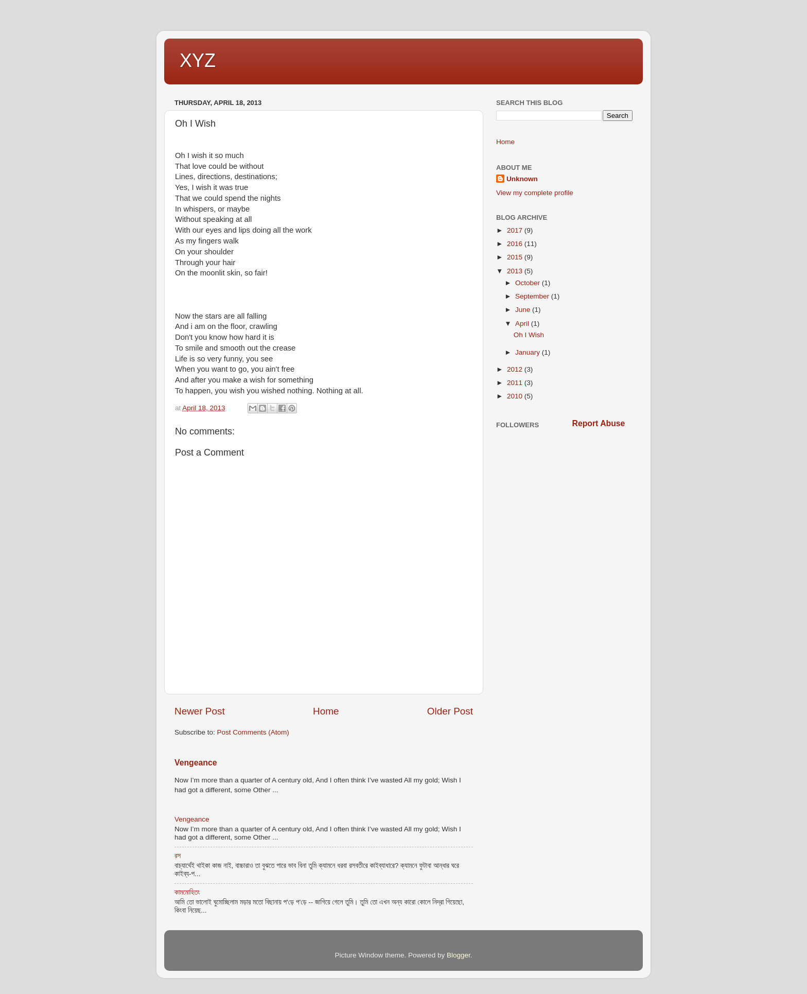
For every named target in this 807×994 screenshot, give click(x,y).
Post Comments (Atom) (253, 732)
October (528, 283)
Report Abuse (598, 423)
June (523, 309)
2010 (515, 396)
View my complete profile (534, 193)
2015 (515, 257)
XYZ (198, 60)
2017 (515, 230)
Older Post (450, 711)
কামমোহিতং (187, 892)
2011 (515, 383)
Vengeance (195, 762)
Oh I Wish (529, 335)
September (533, 296)
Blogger (458, 955)
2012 (515, 369)
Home (326, 711)
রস (177, 856)
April (523, 323)
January (528, 352)
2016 (515, 244)
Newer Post (199, 711)
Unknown (522, 179)
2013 (515, 271)
